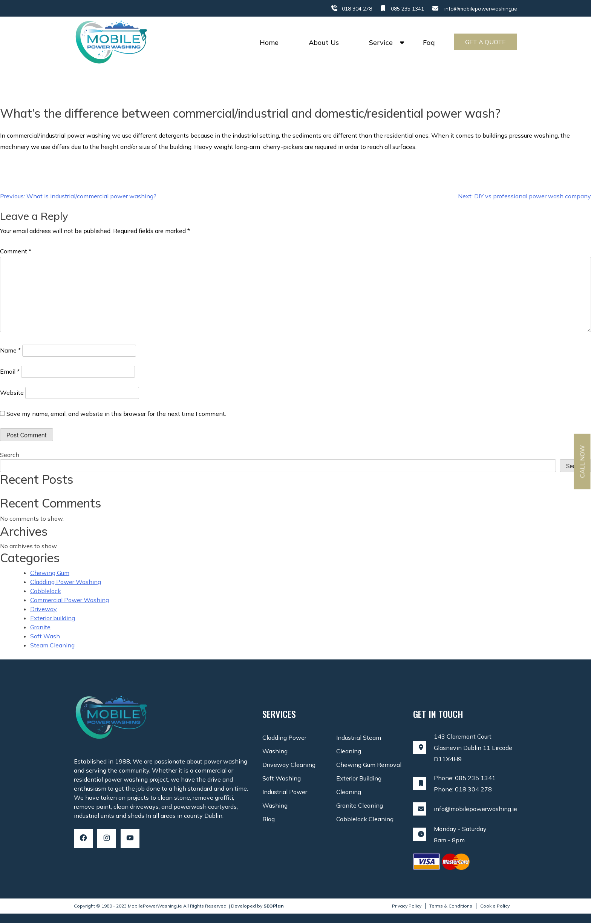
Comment (15, 251)
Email (10, 371)
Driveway (43, 609)
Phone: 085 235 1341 (465, 778)
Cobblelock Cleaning (364, 819)
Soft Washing (281, 778)
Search (9, 454)
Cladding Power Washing (65, 582)
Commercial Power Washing (69, 600)
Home (269, 42)
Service (381, 42)
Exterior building (52, 618)
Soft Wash (45, 636)
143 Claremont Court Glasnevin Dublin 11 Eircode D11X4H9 (473, 748)
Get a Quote (485, 42)
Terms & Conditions (450, 906)
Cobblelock (45, 591)
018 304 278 (357, 8)
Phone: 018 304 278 (463, 789)
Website (12, 392)
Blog (268, 819)
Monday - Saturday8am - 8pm (460, 834)
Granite (40, 627)
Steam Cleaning (52, 645)
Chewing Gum (49, 572)
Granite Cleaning (359, 805)
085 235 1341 (407, 8)
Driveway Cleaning (288, 764)
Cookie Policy (495, 906)
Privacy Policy (406, 906)
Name (10, 350)
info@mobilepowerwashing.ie (480, 8)
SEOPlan (273, 906)
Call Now (582, 461)
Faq (429, 42)
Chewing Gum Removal (368, 764)
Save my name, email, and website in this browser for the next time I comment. (116, 413)
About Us (324, 42)
